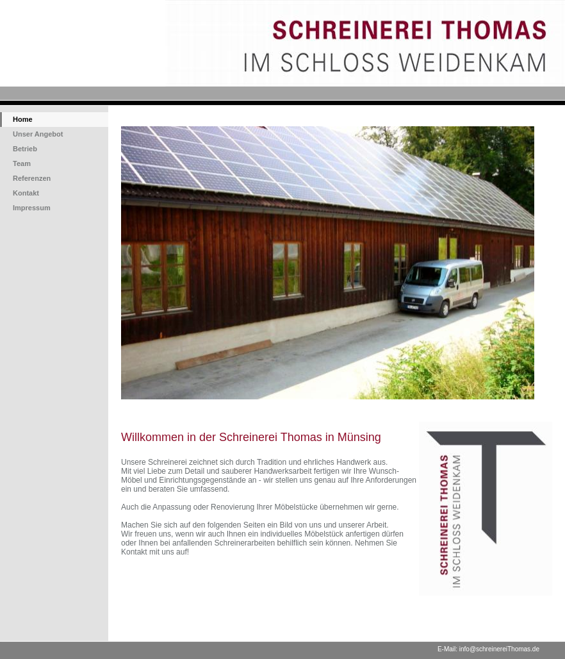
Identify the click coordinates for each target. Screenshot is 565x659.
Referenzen (32, 178)
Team (22, 163)
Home (23, 119)
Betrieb (25, 149)
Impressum (32, 208)
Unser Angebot (38, 134)
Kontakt (26, 193)
